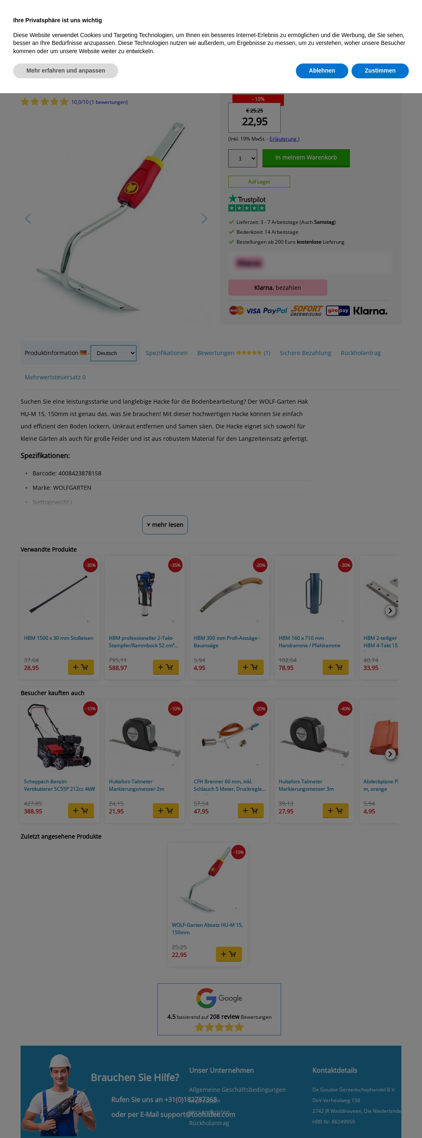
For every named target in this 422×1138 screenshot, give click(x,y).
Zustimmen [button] (380, 70)
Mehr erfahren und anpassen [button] (65, 70)
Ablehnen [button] (322, 70)
